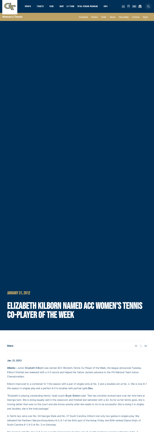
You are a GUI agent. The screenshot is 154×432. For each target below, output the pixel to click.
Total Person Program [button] (91, 7)
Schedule (83, 20)
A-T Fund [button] (74, 7)
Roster (94, 20)
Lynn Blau (87, 391)
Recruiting (124, 20)
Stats (103, 20)
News (113, 20)
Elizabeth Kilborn (34, 370)
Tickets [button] (41, 7)
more (145, 20)
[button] (148, 7)
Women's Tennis (12, 19)
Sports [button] (28, 7)
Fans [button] (54, 7)
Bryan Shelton (73, 398)
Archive (135, 20)
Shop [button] (64, 7)
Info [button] (110, 7)
